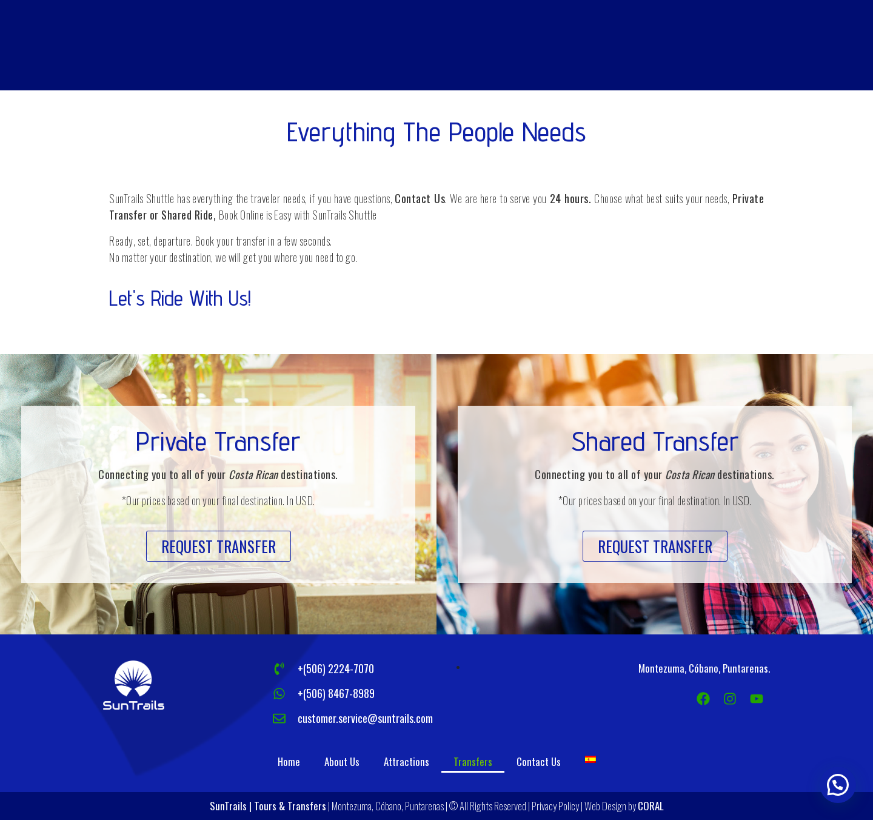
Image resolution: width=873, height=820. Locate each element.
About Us (342, 761)
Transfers (472, 761)
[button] (218, 546)
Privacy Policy (555, 805)
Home (289, 761)
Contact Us (539, 761)
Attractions (406, 761)
